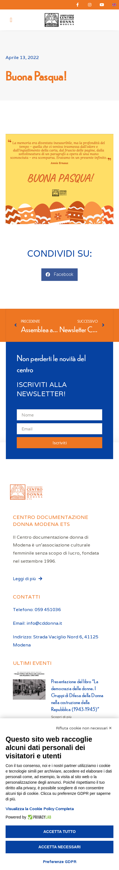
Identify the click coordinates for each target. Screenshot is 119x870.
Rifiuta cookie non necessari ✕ (84, 728)
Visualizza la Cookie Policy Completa (40, 808)
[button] (11, 20)
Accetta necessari (60, 847)
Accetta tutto (59, 831)
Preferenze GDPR (59, 861)
